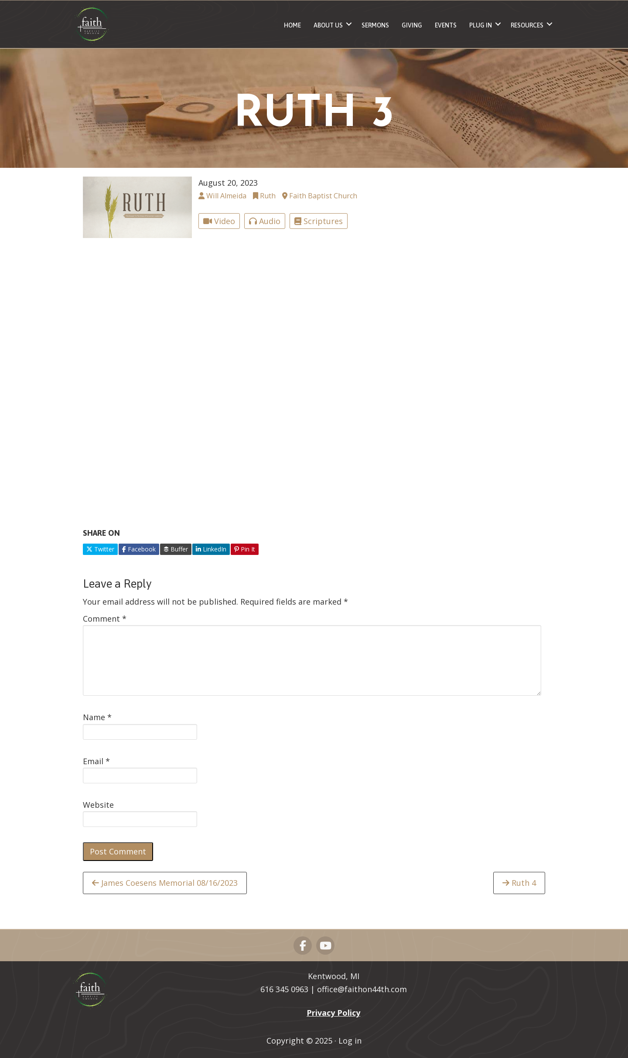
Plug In (480, 25)
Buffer (176, 549)
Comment (104, 618)
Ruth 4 (519, 883)
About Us (328, 25)
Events (446, 25)
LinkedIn (211, 549)
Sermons (375, 25)
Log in (350, 1040)
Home (292, 25)
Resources (527, 25)
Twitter (100, 549)
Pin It (244, 549)
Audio (264, 221)
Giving (412, 25)
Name (97, 717)
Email (96, 761)
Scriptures (318, 221)
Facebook (139, 549)
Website (98, 804)
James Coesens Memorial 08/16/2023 (165, 883)
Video (219, 221)
